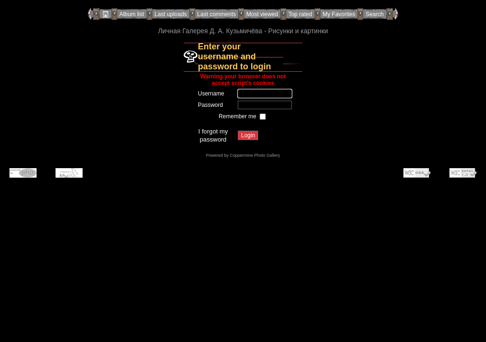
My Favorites (339, 14)
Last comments (216, 14)
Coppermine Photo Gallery (255, 155)
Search (374, 14)
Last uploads (171, 14)
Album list (132, 14)
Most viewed (262, 14)
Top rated (300, 14)
